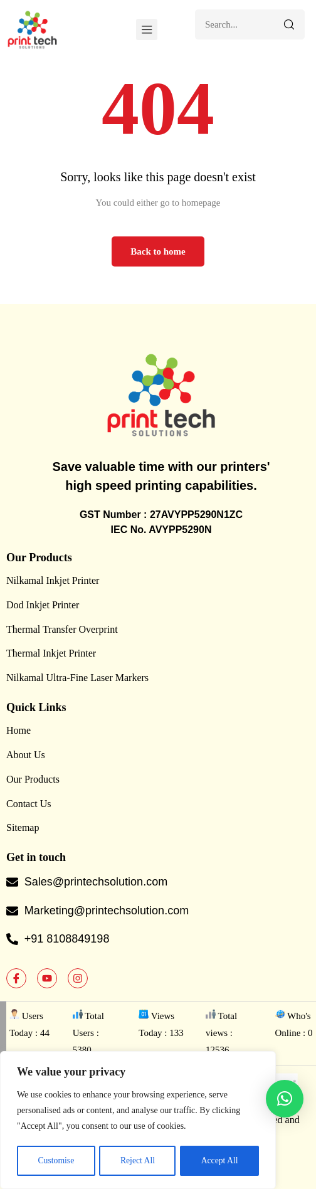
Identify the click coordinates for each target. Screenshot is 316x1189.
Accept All (219, 1160)
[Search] (289, 24)
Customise (55, 1160)
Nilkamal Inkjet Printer (52, 580)
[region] (138, 1120)
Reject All (137, 1160)
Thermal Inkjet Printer (51, 653)
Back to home (158, 251)
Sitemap (22, 827)
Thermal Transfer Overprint (62, 629)
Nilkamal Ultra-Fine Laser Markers (77, 677)
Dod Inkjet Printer (42, 605)
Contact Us (28, 803)
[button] (284, 1099)
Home (18, 730)
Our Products (33, 779)
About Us (25, 754)
